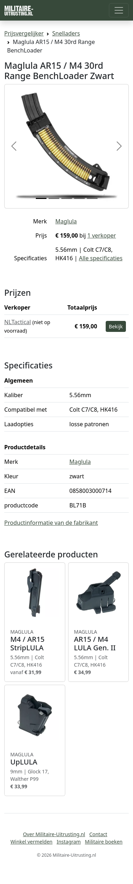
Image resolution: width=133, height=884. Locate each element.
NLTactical (17, 322)
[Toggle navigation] (119, 10)
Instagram (69, 841)
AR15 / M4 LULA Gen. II (98, 640)
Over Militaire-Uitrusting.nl (54, 834)
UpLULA (34, 759)
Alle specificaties (100, 258)
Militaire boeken (103, 841)
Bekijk (116, 326)
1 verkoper (101, 235)
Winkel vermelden (31, 841)
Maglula (66, 221)
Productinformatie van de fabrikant (51, 523)
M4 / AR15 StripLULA (34, 640)
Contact (98, 834)
